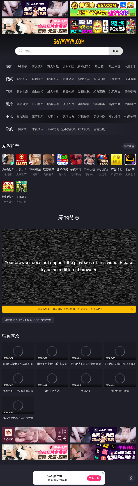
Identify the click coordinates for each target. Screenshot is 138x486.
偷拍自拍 (37, 91)
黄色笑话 (114, 117)
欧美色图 (53, 104)
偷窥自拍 (22, 104)
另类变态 (130, 91)
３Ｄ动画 (68, 79)
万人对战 (53, 66)
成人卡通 (53, 91)
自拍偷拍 (37, 79)
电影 (9, 91)
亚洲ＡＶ (22, 79)
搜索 (116, 51)
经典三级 (99, 91)
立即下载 (94, 478)
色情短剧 (99, 129)
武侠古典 (68, 117)
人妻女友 (53, 117)
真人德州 (37, 66)
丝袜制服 (99, 79)
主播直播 (114, 79)
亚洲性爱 (22, 91)
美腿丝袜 (84, 104)
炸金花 (99, 66)
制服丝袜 (84, 91)
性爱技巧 (130, 117)
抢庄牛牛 (130, 66)
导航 (9, 129)
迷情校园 (84, 117)
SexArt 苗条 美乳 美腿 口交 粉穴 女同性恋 (28, 319)
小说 (9, 116)
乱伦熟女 (114, 91)
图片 (9, 103)
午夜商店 (37, 129)
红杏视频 (84, 129)
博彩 (9, 66)
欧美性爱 (68, 91)
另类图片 (130, 104)
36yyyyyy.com (69, 41)
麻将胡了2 (83, 66)
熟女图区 (114, 104)
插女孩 (22, 129)
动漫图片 (68, 104)
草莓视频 (53, 129)
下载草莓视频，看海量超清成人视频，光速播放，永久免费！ (84, 309)
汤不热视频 (68, 129)
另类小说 (99, 117)
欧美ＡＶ (53, 79)
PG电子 (22, 66)
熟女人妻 (84, 79)
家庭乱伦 (37, 117)
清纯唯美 (99, 104)
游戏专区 (68, 66)
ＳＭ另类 (130, 79)
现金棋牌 (114, 66)
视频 (9, 78)
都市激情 (22, 117)
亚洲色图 (37, 104)
